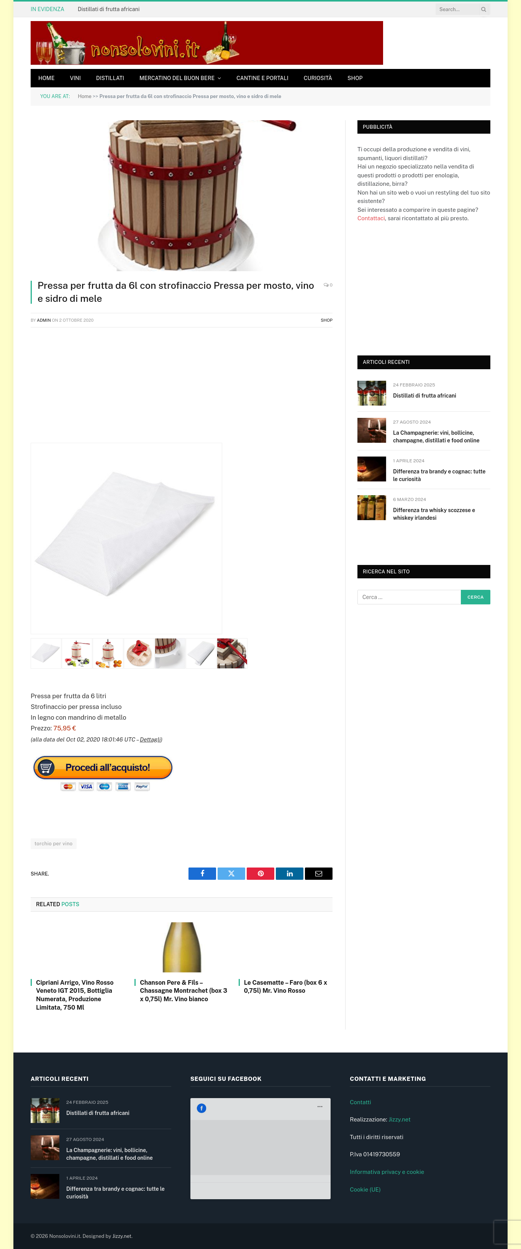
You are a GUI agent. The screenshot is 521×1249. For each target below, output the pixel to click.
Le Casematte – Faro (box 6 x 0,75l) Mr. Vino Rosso (285, 987)
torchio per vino (53, 843)
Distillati (110, 78)
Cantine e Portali (262, 78)
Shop (355, 78)
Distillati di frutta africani (108, 9)
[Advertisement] (182, 389)
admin (44, 320)
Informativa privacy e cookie (387, 1172)
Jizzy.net (399, 1119)
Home (46, 78)
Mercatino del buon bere (177, 78)
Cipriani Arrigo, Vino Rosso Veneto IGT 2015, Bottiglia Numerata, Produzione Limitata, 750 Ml (74, 995)
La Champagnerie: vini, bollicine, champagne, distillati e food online (436, 437)
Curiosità (318, 78)
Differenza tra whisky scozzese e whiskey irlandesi (434, 514)
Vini (75, 78)
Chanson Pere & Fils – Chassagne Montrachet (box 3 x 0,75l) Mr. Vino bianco (183, 991)
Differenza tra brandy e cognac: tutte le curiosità (439, 475)
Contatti (360, 1102)
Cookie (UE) (365, 1189)
